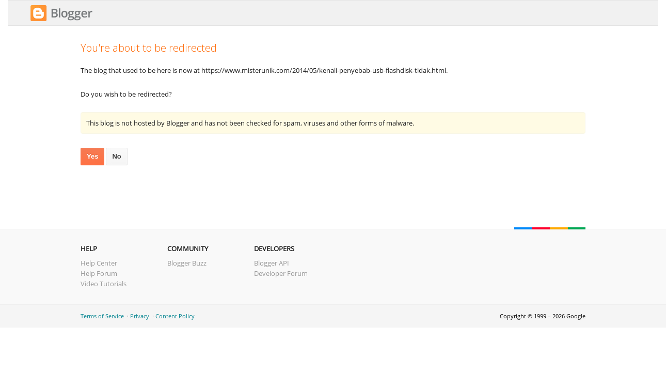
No (116, 156)
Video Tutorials (103, 283)
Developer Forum (281, 273)
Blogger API (271, 263)
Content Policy (175, 316)
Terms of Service (102, 316)
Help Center (99, 263)
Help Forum (99, 273)
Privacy (139, 316)
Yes (92, 156)
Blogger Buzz (187, 263)
